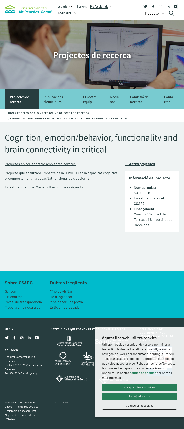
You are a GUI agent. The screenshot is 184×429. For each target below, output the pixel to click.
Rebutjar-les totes (139, 396)
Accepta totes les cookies (139, 387)
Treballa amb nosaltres (22, 307)
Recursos (114, 99)
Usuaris (62, 6)
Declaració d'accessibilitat (20, 410)
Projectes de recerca (19, 99)
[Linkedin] (166, 6)
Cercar (172, 13)
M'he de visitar (61, 291)
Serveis (82, 6)
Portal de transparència (23, 302)
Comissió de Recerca (139, 99)
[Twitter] (145, 6)
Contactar (168, 99)
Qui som (11, 291)
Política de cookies (27, 406)
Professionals (99, 6)
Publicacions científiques (53, 99)
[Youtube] (174, 6)
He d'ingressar (61, 296)
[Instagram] (159, 6)
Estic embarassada (65, 307)
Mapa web (11, 415)
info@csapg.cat (34, 373)
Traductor (153, 13)
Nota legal (10, 402)
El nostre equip (90, 99)
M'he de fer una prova (66, 302)
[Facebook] (151, 6)
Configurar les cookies (139, 405)
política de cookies (143, 373)
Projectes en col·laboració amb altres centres (40, 164)
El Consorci (64, 13)
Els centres (14, 296)
